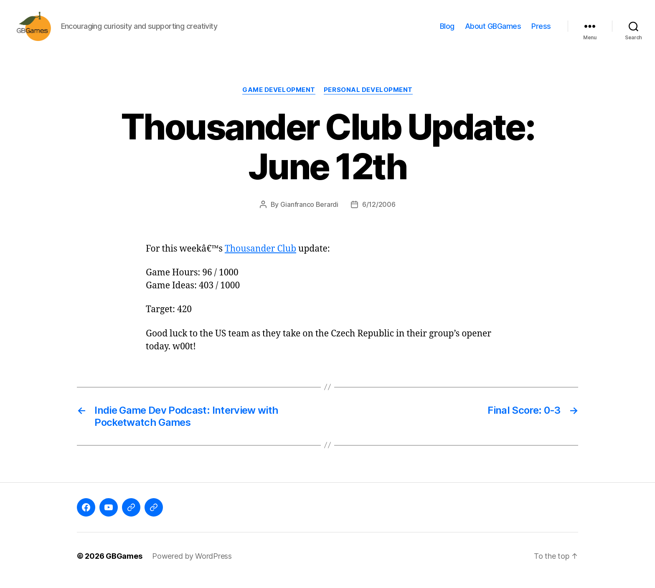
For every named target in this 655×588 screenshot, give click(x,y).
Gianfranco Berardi (309, 213)
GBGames (124, 564)
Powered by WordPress (192, 564)
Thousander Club (260, 257)
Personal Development (368, 98)
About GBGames (493, 30)
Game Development (278, 98)
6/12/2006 (379, 213)
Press (541, 30)
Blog (447, 30)
